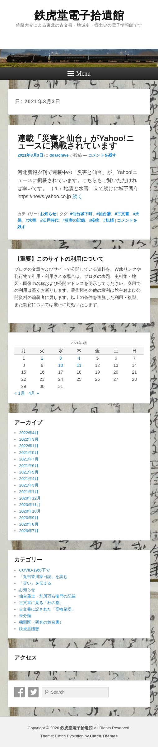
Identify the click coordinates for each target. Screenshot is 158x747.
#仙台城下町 (81, 213)
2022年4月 (28, 432)
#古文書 (122, 213)
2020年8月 (28, 524)
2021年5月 (28, 472)
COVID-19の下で (34, 570)
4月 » (34, 393)
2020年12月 (29, 498)
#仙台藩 (103, 213)
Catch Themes (104, 736)
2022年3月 (28, 439)
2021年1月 (28, 491)
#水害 (31, 220)
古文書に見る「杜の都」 (41, 602)
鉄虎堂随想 (29, 628)
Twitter (33, 692)
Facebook (19, 692)
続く (77, 196)
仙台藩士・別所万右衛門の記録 (47, 596)
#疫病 (94, 220)
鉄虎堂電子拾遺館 (79, 15)
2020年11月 (29, 504)
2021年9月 (28, 452)
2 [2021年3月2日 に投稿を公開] (42, 358)
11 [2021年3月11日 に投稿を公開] (79, 365)
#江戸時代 (49, 220)
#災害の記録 (74, 220)
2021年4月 (28, 478)
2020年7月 (28, 530)
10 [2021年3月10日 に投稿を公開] (60, 365)
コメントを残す (102, 155)
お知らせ (48, 213)
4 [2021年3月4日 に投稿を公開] (79, 358)
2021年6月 (28, 465)
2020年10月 (29, 511)
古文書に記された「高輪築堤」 (47, 609)
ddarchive (58, 155)
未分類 (25, 615)
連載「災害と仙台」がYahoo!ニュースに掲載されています (75, 142)
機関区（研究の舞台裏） (41, 622)
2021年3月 (28, 485)
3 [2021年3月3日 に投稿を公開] (60, 358)
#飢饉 (108, 220)
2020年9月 (28, 517)
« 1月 (19, 393)
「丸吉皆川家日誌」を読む (43, 576)
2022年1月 (28, 445)
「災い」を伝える (35, 583)
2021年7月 (28, 459)
